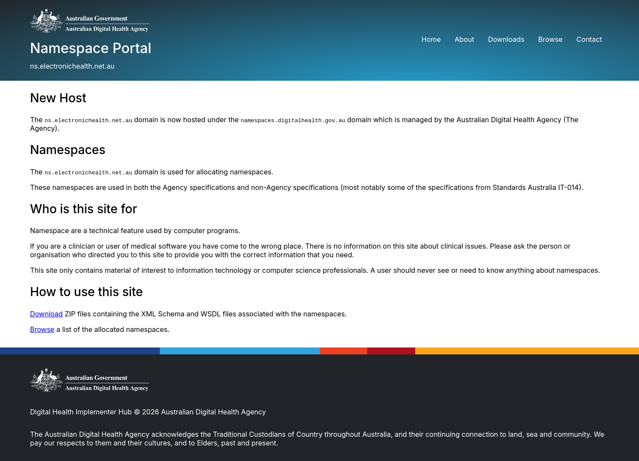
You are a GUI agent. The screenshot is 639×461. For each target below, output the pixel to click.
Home (431, 39)
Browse (550, 39)
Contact (589, 39)
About (464, 39)
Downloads (506, 39)
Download (46, 313)
